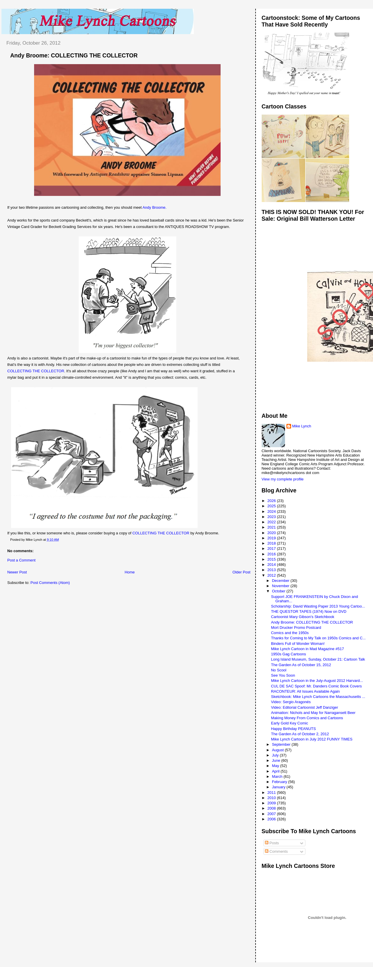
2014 (272, 564)
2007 (272, 814)
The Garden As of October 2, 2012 (300, 734)
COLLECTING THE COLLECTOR (35, 371)
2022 (272, 522)
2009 (272, 803)
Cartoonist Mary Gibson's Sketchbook (302, 617)
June (276, 760)
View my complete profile (283, 479)
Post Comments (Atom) (50, 582)
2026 (272, 501)
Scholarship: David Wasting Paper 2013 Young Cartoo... (318, 606)
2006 (272, 819)
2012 (272, 575)
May (276, 766)
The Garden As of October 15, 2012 (301, 665)
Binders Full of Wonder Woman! (298, 643)
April (276, 771)
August (278, 750)
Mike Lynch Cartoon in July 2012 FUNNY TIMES (311, 739)
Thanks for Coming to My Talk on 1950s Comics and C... (318, 638)
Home (130, 572)
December (281, 580)
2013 (272, 570)
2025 (272, 506)
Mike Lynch (301, 426)
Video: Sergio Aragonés (291, 702)
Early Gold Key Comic (289, 723)
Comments (276, 851)
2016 (272, 554)
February (280, 782)
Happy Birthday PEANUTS (293, 728)
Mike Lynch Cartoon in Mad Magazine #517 (307, 649)
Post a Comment (21, 560)
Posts (272, 843)
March (278, 776)
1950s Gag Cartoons (288, 654)
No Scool (278, 670)
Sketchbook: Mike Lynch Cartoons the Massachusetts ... (318, 696)
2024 (272, 511)
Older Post (241, 572)
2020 (272, 533)
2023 (272, 517)
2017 (272, 548)
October (279, 591)
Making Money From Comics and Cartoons (307, 718)
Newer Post (17, 572)
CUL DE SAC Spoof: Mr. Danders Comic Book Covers (316, 686)
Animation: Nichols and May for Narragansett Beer (313, 712)
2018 (272, 543)
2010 (272, 798)
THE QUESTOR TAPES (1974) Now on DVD (308, 611)
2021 (272, 527)
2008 (272, 808)
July (276, 755)
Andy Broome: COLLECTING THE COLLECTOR (74, 55)
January (279, 787)
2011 (272, 792)
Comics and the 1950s (290, 633)
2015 (272, 559)
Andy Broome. (154, 207)
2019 (272, 538)
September (281, 744)
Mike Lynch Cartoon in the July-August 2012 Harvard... (317, 680)
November (281, 586)
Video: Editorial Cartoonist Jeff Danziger (304, 707)
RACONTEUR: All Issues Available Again (305, 691)
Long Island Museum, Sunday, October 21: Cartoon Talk (318, 659)
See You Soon (283, 675)
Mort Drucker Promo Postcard (296, 627)
